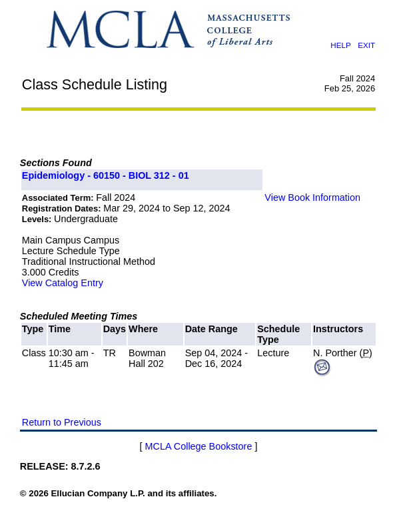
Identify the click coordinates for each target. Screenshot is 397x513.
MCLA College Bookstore (198, 446)
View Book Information (312, 197)
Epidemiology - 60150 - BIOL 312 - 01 (105, 175)
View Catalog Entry (62, 283)
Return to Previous (61, 422)
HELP (340, 45)
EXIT (366, 45)
